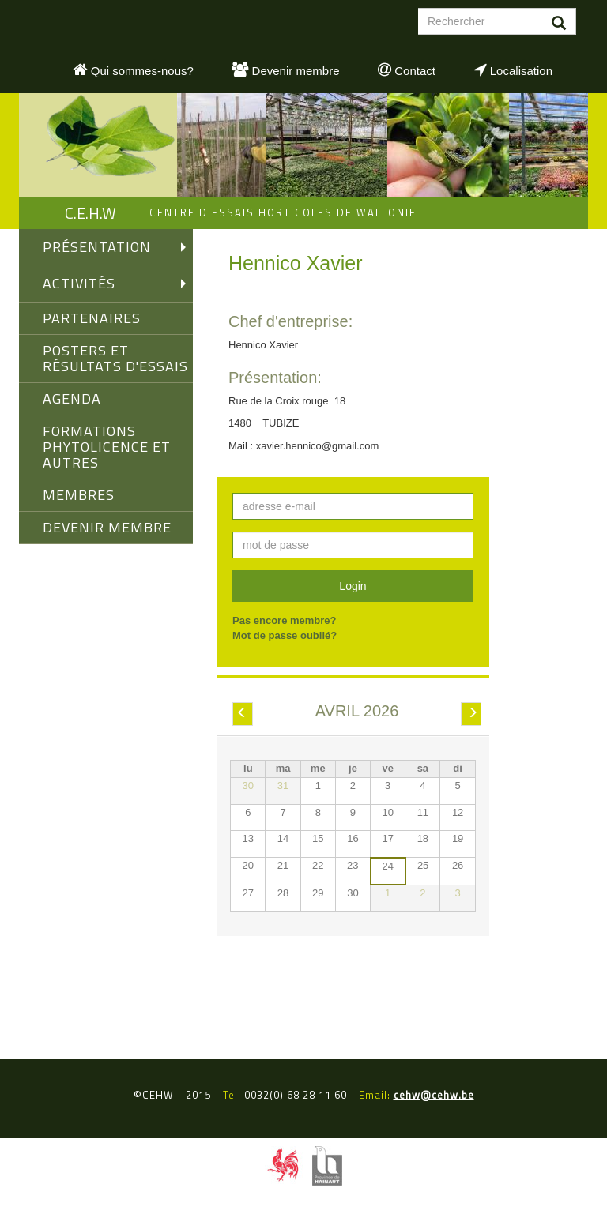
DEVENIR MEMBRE (107, 527)
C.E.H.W (90, 213)
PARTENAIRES (92, 318)
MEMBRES (79, 495)
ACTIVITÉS (79, 283)
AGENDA (72, 398)
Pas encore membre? (284, 620)
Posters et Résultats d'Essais (115, 358)
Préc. (242, 714)
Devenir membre (285, 69)
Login (352, 586)
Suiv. (472, 714)
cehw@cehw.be (434, 1095)
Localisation (513, 69)
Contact (406, 69)
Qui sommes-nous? (133, 69)
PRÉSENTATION (97, 246)
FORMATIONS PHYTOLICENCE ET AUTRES (107, 446)
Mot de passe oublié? (284, 635)
